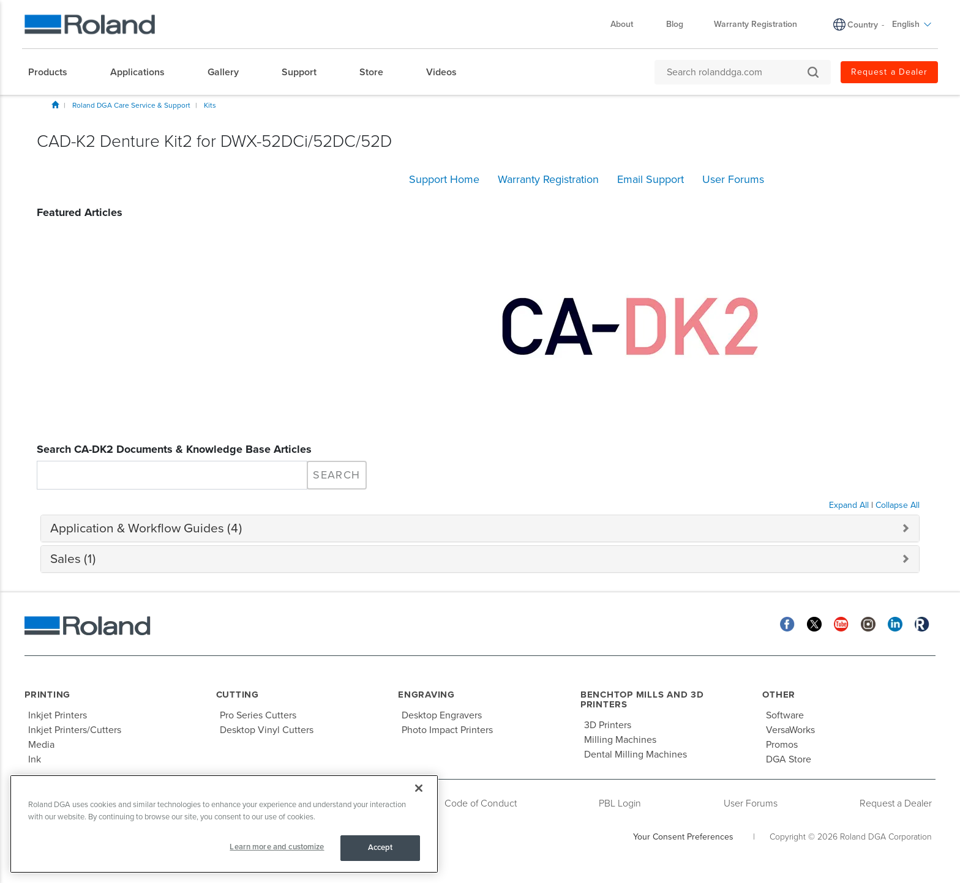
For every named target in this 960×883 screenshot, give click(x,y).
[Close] (418, 788)
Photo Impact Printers (447, 730)
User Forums (751, 803)
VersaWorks (790, 730)
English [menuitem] (912, 24)
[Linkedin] (895, 624)
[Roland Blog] (922, 624)
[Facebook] (787, 624)
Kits (210, 105)
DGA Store (788, 759)
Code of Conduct (480, 803)
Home (55, 104)
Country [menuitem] (862, 25)
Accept (380, 847)
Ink (34, 759)
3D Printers (607, 725)
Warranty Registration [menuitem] (755, 24)
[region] (224, 824)
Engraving (426, 694)
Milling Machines (620, 740)
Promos (782, 745)
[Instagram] (868, 624)
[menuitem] (54, 72)
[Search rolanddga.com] (737, 72)
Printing (47, 694)
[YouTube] (841, 624)
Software (785, 715)
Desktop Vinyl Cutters (266, 730)
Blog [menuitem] (674, 24)
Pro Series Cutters (258, 715)
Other (778, 694)
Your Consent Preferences (683, 837)
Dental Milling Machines (635, 754)
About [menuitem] (627, 24)
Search (336, 475)
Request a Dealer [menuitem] (889, 72)
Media (41, 745)
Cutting (237, 694)
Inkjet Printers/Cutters (74, 730)
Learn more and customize (277, 847)
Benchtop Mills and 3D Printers (642, 699)
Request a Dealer (896, 803)
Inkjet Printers (57, 715)
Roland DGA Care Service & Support (131, 105)
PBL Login (620, 803)
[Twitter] (814, 624)
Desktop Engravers (442, 715)
